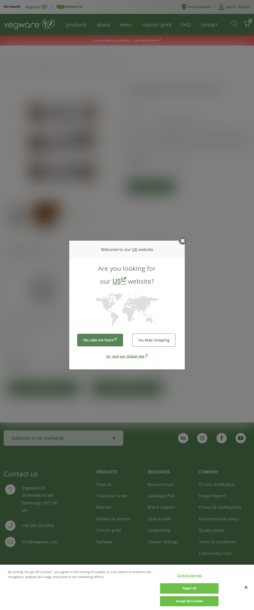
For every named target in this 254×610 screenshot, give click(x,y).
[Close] (246, 593)
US (116, 281)
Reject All (189, 594)
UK (134, 249)
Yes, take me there (98, 340)
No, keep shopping (153, 340)
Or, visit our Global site (125, 356)
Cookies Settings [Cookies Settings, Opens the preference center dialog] (189, 582)
